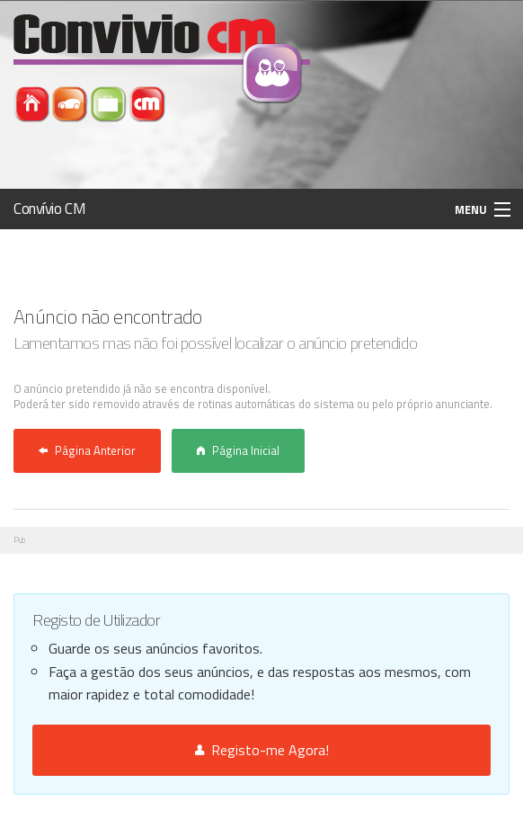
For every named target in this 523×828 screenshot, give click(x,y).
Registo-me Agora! (262, 750)
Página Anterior (87, 450)
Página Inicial (238, 450)
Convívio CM (49, 208)
